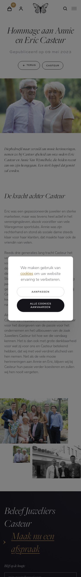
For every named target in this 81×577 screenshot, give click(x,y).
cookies (26, 274)
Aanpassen (40, 291)
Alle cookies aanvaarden (40, 305)
